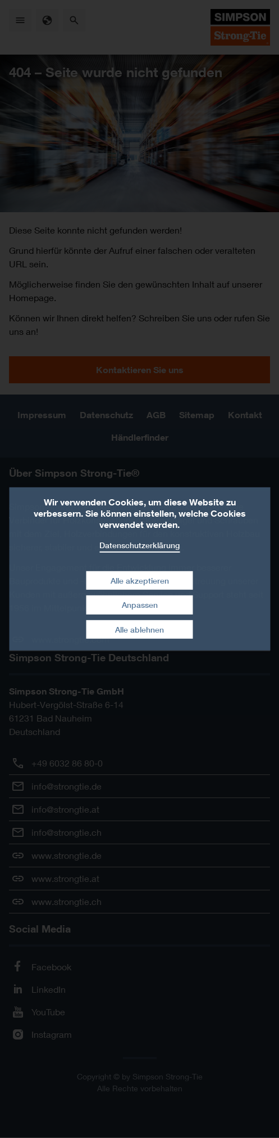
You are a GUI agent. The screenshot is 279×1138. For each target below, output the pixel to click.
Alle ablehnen (139, 629)
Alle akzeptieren (140, 580)
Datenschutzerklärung (139, 545)
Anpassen (140, 605)
